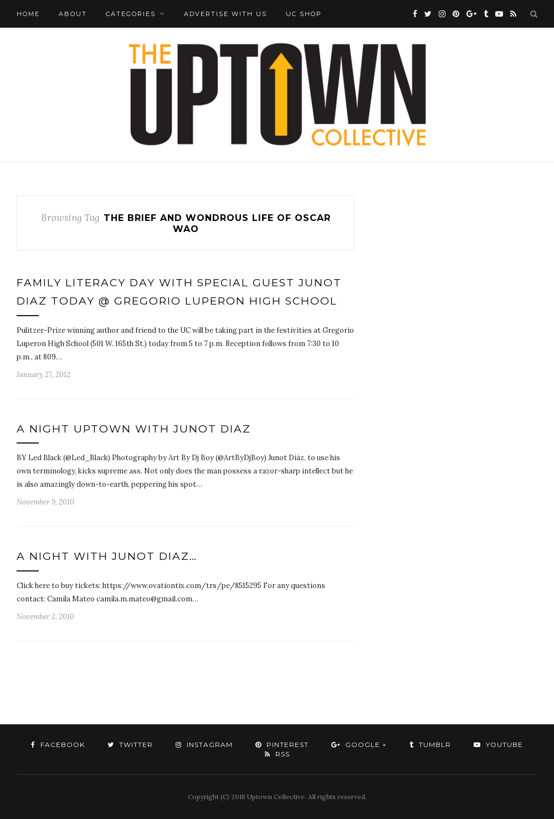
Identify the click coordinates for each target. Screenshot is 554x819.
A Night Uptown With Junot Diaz (134, 429)
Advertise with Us (225, 14)
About (73, 14)
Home (28, 14)
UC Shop (304, 14)
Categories (131, 14)
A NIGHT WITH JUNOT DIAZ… (107, 556)
